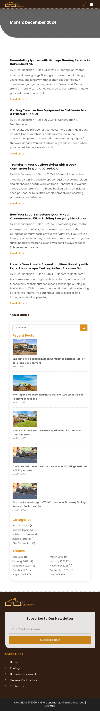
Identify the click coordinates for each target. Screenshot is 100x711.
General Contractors (70, 174)
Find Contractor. (50, 702)
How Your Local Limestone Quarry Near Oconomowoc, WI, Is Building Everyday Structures (48, 216)
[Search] (84, 327)
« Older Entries (19, 315)
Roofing (15, 668)
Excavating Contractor (72, 224)
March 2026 (56, 556)
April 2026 (17, 556)
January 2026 (57, 561)
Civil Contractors (22, 543)
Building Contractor (23, 534)
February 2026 (20, 561)
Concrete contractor (71, 274)
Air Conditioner (20, 525)
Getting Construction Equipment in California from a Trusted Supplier (49, 112)
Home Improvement (23, 674)
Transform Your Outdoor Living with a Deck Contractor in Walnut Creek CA (43, 166)
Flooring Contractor (71, 70)
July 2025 (55, 574)
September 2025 (59, 570)
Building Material (21, 538)
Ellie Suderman (24, 70)
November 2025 (59, 565)
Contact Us (17, 686)
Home (14, 662)
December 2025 (21, 565)
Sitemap (50, 706)
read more (17, 99)
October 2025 (20, 570)
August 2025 (19, 574)
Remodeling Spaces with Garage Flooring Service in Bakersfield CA (50, 62)
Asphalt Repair (20, 530)
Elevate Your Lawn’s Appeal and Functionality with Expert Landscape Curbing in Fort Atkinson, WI (49, 266)
